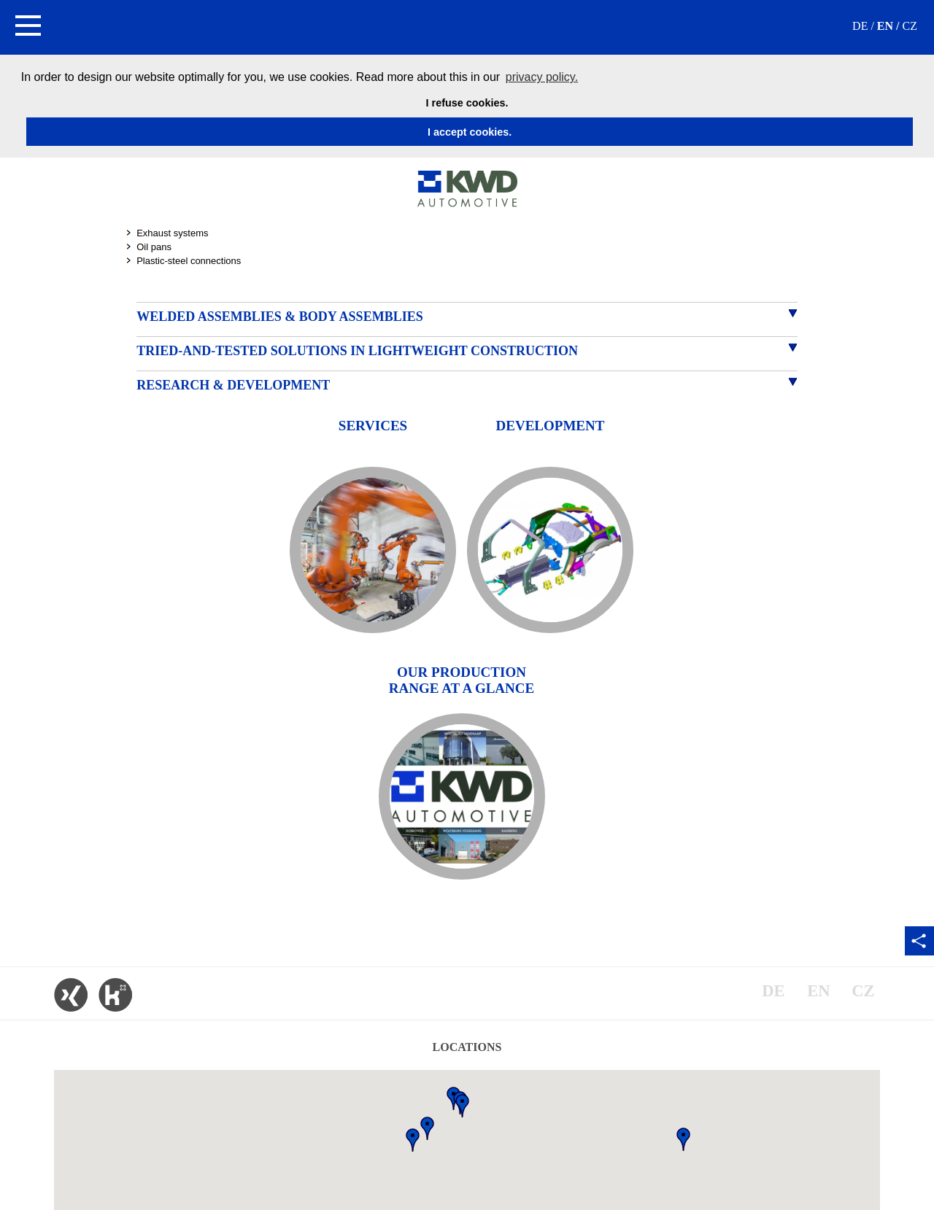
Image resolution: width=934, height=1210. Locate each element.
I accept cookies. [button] (470, 132)
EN (885, 26)
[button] (27, 27)
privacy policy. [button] (542, 77)
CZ (910, 26)
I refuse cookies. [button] (467, 103)
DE (860, 26)
